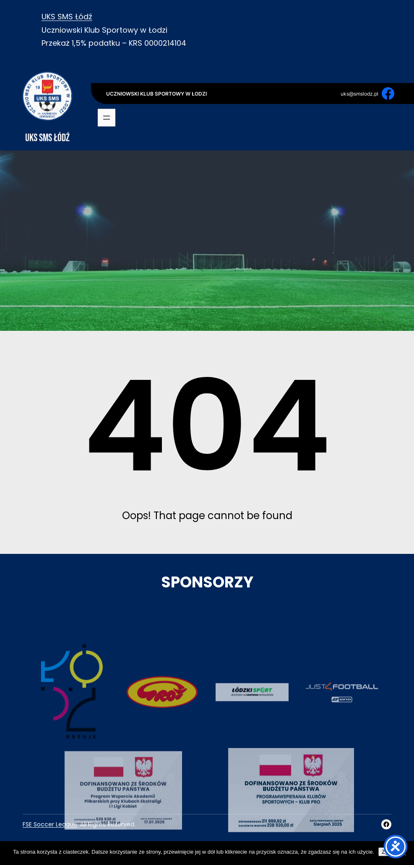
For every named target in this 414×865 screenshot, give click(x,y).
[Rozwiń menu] (106, 118)
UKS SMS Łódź (67, 16)
